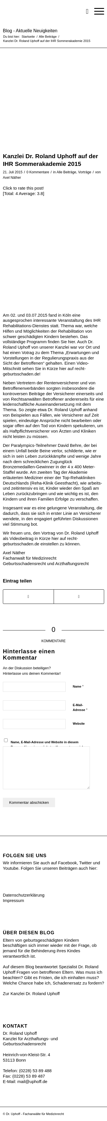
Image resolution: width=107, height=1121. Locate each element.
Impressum (13, 900)
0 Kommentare (38, 172)
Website (79, 723)
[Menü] (96, 11)
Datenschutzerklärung (24, 895)
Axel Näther (12, 178)
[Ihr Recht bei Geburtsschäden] (43, 11)
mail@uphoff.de (32, 1081)
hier (71, 341)
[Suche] (84, 11)
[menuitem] (84, 11)
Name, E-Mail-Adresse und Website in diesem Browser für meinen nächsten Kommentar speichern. (50, 744)
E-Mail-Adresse (80, 707)
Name (78, 686)
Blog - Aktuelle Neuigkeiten (30, 30)
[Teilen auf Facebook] (28, 597)
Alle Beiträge (66, 172)
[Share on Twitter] (79, 597)
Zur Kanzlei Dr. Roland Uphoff (31, 993)
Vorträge (84, 172)
